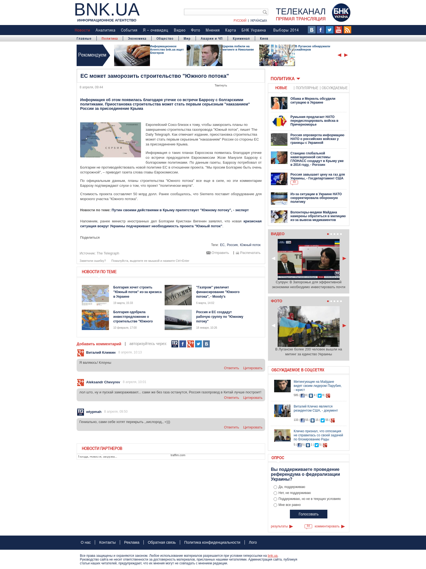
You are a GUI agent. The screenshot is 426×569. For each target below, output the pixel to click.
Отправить (220, 252)
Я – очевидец (155, 30)
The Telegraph (108, 253)
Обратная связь (162, 542)
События (129, 30)
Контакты (107, 542)
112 (175, 344)
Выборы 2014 (286, 30)
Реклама (131, 542)
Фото (195, 30)
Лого (253, 542)
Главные (84, 38)
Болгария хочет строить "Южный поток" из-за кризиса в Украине (137, 292)
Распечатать (250, 252)
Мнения (213, 30)
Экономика (137, 38)
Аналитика (105, 30)
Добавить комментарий (99, 344)
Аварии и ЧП (212, 38)
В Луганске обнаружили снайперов (312, 48)
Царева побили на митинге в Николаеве (238, 48)
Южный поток (250, 245)
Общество (165, 38)
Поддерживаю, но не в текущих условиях (309, 499)
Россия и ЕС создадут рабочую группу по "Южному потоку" (219, 316)
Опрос (277, 457)
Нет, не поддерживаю (294, 493)
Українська (258, 20)
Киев (264, 38)
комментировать (327, 526)
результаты (279, 526)
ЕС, (222, 245)
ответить (231, 368)
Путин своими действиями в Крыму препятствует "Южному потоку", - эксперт (180, 210)
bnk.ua (272, 556)
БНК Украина (254, 30)
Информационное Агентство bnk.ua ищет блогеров (167, 49)
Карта (230, 30)
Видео (180, 30)
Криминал (241, 38)
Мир (187, 38)
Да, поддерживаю (291, 487)
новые (281, 87)
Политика (110, 38)
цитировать (252, 368)
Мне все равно (289, 505)
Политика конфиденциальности (212, 542)
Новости (82, 30)
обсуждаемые (335, 87)
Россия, (233, 245)
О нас (86, 542)
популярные (307, 87)
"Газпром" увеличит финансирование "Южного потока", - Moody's (218, 292)
